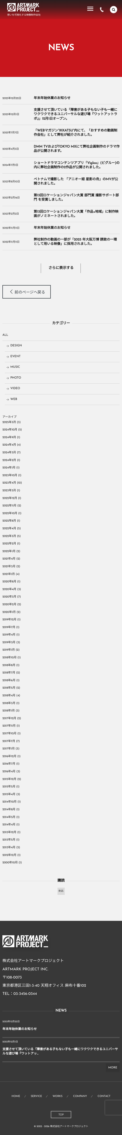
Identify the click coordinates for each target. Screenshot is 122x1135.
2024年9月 (9, 437)
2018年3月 (8, 703)
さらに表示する (60, 268)
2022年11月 (9, 505)
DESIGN (16, 345)
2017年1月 (8, 748)
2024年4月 (9, 444)
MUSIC (15, 367)
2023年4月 (9, 482)
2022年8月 (9, 520)
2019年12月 (9, 619)
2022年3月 (9, 536)
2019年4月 (8, 634)
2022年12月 (9, 498)
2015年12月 (9, 779)
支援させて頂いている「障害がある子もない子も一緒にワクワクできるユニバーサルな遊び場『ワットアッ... (60, 1051)
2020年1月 (9, 612)
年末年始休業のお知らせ (52, 98)
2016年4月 (8, 771)
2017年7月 (8, 741)
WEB (13, 399)
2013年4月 (8, 847)
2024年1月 (8, 467)
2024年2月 (9, 460)
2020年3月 (9, 596)
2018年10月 (9, 657)
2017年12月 (9, 718)
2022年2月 (9, 543)
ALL (5, 335)
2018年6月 (8, 680)
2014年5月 (8, 817)
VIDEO (15, 388)
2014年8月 (8, 809)
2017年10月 (9, 733)
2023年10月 (9, 475)
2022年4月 (9, 528)
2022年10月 (9, 513)
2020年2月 (9, 604)
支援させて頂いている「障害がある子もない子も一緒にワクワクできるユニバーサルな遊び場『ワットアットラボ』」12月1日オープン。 (75, 114)
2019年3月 (8, 642)
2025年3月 (9, 422)
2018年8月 (8, 665)
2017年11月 (9, 725)
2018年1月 (8, 710)
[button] (26, 292)
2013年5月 (8, 839)
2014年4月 (8, 824)
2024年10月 (9, 429)
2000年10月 (10, 862)
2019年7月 (8, 627)
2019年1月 (8, 650)
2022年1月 (8, 551)
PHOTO (15, 378)
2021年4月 (8, 558)
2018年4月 (8, 695)
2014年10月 (9, 801)
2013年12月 (9, 832)
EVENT (15, 356)
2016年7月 (8, 763)
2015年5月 (8, 786)
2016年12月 (9, 756)
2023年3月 (9, 490)
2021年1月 (8, 574)
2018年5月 (8, 687)
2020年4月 (9, 589)
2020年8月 (9, 581)
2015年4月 (8, 794)
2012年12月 (9, 855)
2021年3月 (8, 566)
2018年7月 (8, 672)
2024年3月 (9, 452)
